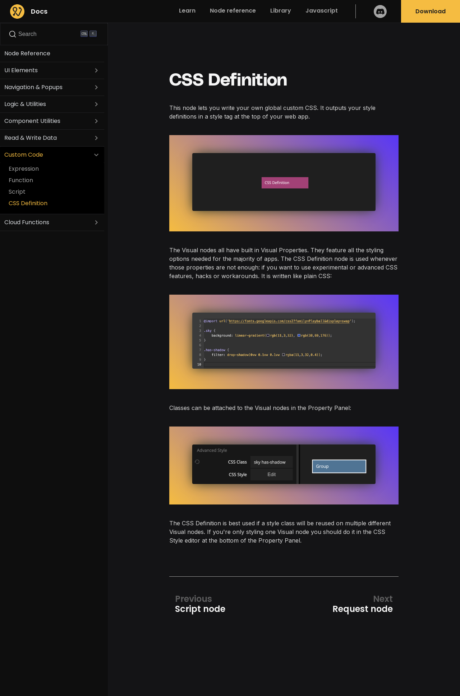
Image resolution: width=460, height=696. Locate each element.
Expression (24, 169)
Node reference (233, 10)
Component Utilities (32, 121)
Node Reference (27, 53)
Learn (187, 10)
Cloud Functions (26, 222)
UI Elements (21, 70)
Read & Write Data (30, 138)
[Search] (54, 34)
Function (21, 180)
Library (280, 10)
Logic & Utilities (25, 104)
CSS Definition (28, 203)
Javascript (321, 10)
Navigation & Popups (33, 87)
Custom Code (23, 155)
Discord (380, 11)
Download (430, 11)
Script (17, 192)
